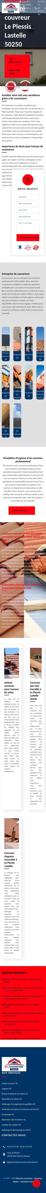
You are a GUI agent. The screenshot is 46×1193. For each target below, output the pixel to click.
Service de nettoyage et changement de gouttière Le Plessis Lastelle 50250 (23, 989)
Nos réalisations (15, 60)
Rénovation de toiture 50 (12, 1099)
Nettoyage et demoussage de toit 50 (16, 1130)
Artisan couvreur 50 (9, 1083)
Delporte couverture (24, 1178)
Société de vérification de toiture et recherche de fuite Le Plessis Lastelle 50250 (23, 997)
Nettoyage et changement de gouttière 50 (18, 1104)
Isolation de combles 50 (11, 1125)
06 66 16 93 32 (26, 1146)
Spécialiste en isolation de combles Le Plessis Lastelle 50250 (21, 1022)
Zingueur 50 (6, 1088)
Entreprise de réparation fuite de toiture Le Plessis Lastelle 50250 (24, 1014)
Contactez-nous (14, 72)
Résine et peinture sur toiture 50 (15, 1094)
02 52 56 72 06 (13, 1146)
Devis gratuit (22, 510)
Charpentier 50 (8, 1114)
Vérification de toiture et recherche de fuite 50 (20, 1109)
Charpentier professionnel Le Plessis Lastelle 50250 (21, 1006)
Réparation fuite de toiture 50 (13, 1119)
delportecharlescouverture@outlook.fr (22, 1162)
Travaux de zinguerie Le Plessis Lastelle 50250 (22, 1038)
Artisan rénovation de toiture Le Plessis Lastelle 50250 (22, 980)
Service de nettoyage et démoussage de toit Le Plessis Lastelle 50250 (22, 1031)
